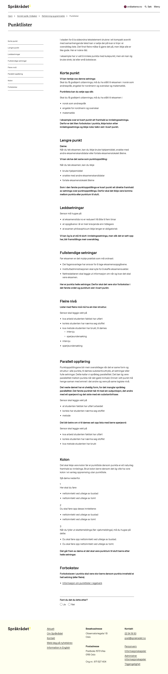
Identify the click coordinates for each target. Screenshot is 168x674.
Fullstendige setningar (17, 61)
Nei (73, 604)
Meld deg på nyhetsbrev (60, 642)
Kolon (10, 80)
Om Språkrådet (55, 633)
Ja (64, 604)
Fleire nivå (12, 67)
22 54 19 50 (130, 633)
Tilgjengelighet (132, 664)
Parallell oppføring (15, 74)
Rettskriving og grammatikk (53, 16)
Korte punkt (13, 41)
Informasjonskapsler (135, 651)
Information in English (58, 647)
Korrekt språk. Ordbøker (27, 16)
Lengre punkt (13, 48)
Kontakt (51, 638)
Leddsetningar (14, 54)
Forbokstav (12, 87)
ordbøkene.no (133, 6)
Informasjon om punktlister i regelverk (82, 583)
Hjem (10, 16)
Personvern (131, 646)
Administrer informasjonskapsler (135, 657)
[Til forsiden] (19, 7)
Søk (148, 6)
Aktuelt (50, 628)
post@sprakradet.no (135, 638)
